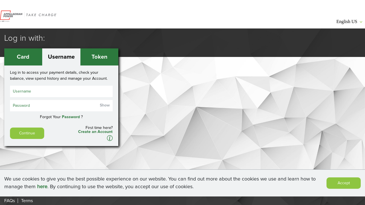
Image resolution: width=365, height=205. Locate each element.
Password (71, 117)
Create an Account (95, 132)
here (42, 187)
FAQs (9, 200)
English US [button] (349, 21)
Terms (27, 200)
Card (23, 57)
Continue (27, 133)
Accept (344, 184)
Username (61, 57)
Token (100, 57)
